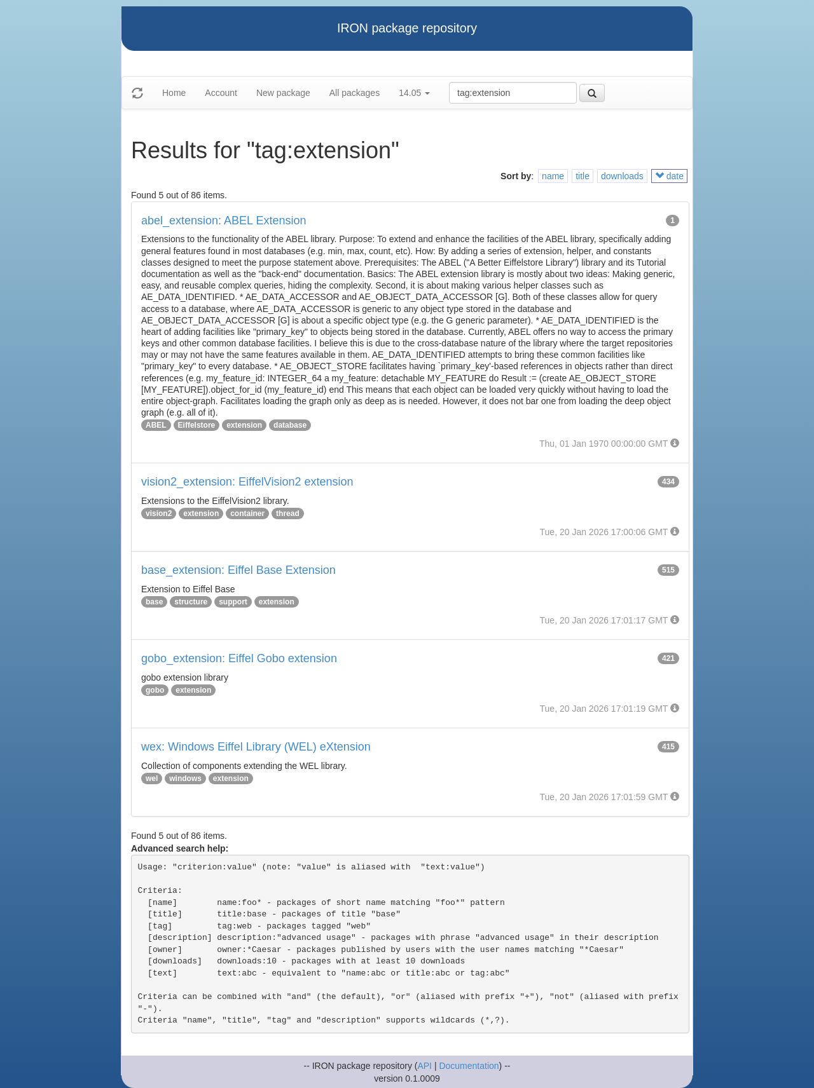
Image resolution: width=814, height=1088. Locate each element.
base (154, 601)
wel (152, 778)
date (669, 176)
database (290, 425)
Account (221, 93)
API (424, 1066)
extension (244, 425)
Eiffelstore (197, 425)
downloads (622, 176)
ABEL (156, 425)
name (553, 176)
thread (288, 513)
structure (190, 601)
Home (174, 93)
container (247, 513)
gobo (155, 690)
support (233, 601)
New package (283, 93)
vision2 (159, 513)
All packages (354, 93)
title (583, 176)
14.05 (414, 93)
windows (185, 778)
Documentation (469, 1066)
